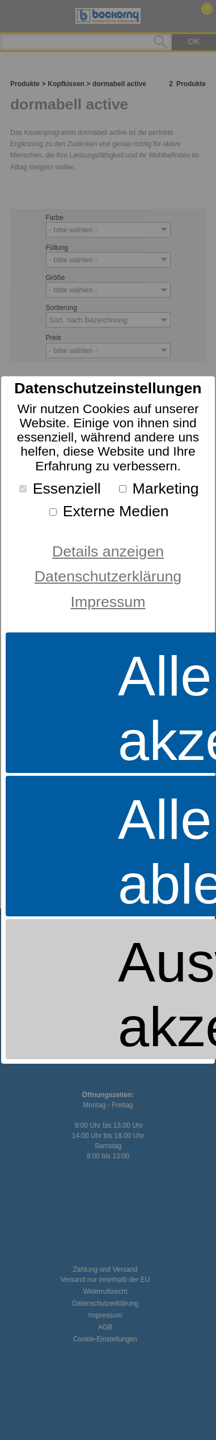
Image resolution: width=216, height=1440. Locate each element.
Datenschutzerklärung (108, 576)
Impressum (108, 601)
